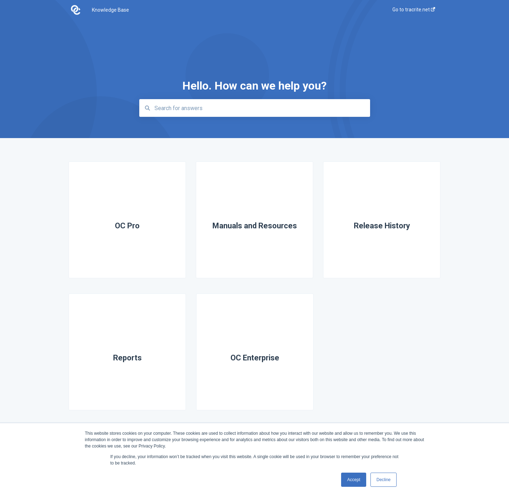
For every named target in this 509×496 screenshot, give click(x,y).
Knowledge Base (110, 10)
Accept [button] (353, 479)
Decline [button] (383, 479)
